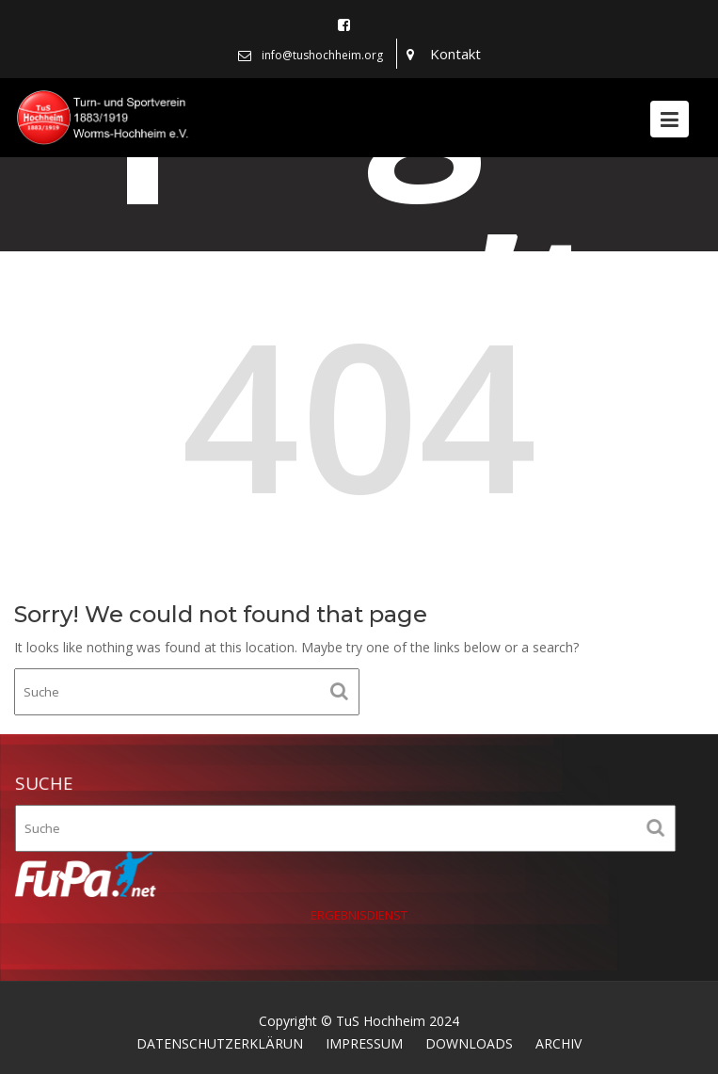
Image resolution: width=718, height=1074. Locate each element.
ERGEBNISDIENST (359, 914)
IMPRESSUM (364, 1043)
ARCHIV (558, 1043)
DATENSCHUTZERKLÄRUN (219, 1043)
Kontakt (455, 53)
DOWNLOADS (469, 1043)
